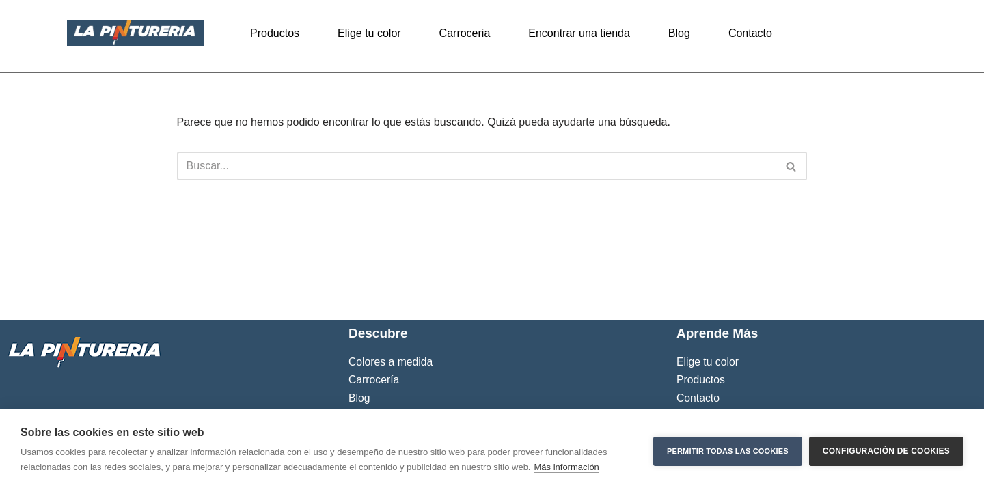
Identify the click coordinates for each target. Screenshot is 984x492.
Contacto (750, 33)
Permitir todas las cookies (728, 450)
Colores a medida (390, 362)
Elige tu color (369, 33)
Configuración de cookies (886, 450)
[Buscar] (477, 166)
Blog (679, 33)
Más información (566, 467)
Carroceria (465, 33)
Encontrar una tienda (579, 33)
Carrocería (373, 379)
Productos (274, 33)
